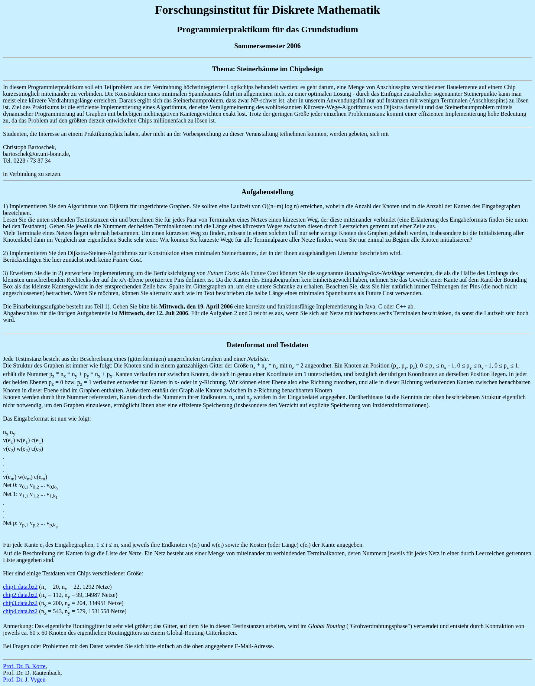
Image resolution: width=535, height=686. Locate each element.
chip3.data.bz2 (20, 603)
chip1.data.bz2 (20, 587)
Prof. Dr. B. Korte (24, 666)
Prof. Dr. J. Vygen (24, 679)
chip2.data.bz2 (20, 595)
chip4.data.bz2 (20, 611)
